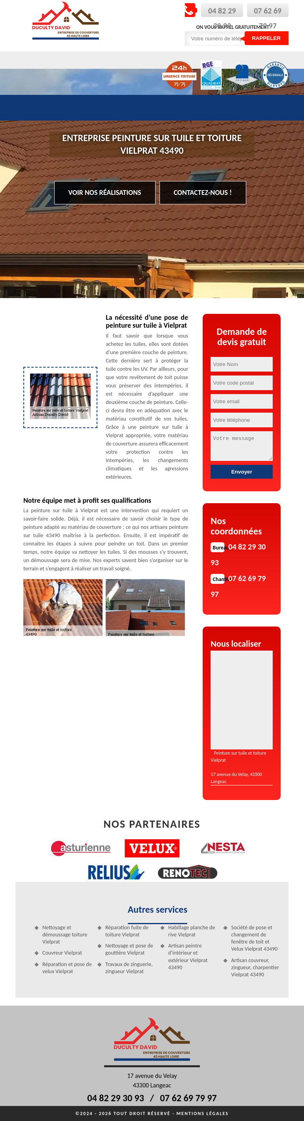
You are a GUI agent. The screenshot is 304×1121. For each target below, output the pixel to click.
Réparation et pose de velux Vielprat (67, 968)
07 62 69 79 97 (188, 1098)
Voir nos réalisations (104, 192)
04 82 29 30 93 (115, 1098)
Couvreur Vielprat (62, 952)
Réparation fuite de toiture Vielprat (126, 931)
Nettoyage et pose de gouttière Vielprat (129, 949)
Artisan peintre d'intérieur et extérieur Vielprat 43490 (187, 956)
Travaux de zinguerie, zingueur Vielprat (128, 968)
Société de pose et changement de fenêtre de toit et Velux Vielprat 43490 (254, 938)
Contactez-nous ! (203, 192)
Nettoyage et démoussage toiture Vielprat (64, 934)
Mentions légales (203, 1113)
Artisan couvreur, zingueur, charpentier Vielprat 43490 (255, 967)
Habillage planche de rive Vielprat (191, 931)
